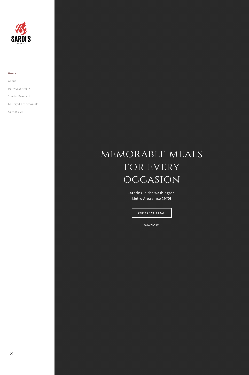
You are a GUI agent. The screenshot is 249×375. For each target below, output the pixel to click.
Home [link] (12, 73)
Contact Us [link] (15, 111)
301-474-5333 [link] (152, 225)
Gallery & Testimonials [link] (23, 104)
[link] (21, 35)
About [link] (12, 81)
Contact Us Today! (152, 213)
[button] (31, 88)
